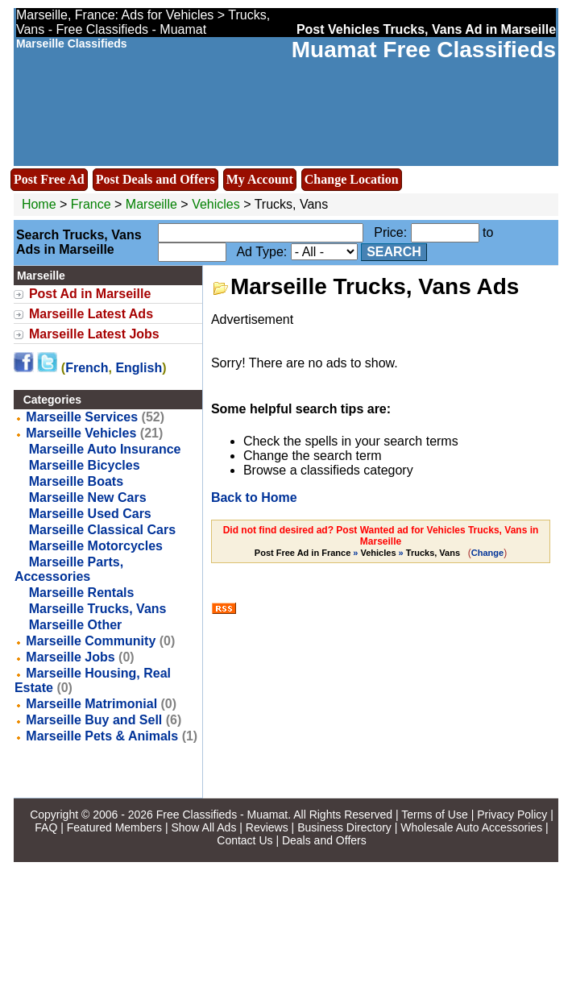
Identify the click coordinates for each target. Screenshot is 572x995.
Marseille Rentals (82, 592)
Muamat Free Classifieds (424, 49)
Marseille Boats (76, 481)
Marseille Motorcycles (96, 546)
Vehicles (216, 204)
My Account (259, 179)
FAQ (46, 827)
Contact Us (244, 840)
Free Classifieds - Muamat (222, 814)
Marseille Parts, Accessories (69, 569)
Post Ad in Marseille (90, 294)
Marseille (153, 204)
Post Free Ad (49, 179)
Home (39, 204)
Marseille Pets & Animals (102, 736)
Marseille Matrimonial (91, 704)
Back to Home (254, 497)
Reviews (267, 827)
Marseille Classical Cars (102, 530)
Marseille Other (75, 625)
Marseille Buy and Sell (94, 720)
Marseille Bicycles (84, 465)
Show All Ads (203, 827)
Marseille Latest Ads (91, 314)
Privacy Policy (512, 814)
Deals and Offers (324, 840)
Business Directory (344, 827)
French (86, 368)
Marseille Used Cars (90, 513)
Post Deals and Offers (155, 179)
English (138, 368)
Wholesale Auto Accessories (471, 827)
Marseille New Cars (88, 497)
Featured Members (114, 827)
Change (487, 553)
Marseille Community (90, 641)
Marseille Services (82, 417)
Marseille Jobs (70, 657)
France (91, 204)
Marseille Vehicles (81, 433)
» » (358, 553)
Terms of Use (434, 814)
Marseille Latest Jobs (94, 334)
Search (394, 252)
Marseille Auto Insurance (105, 449)
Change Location (352, 179)
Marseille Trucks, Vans (98, 609)
